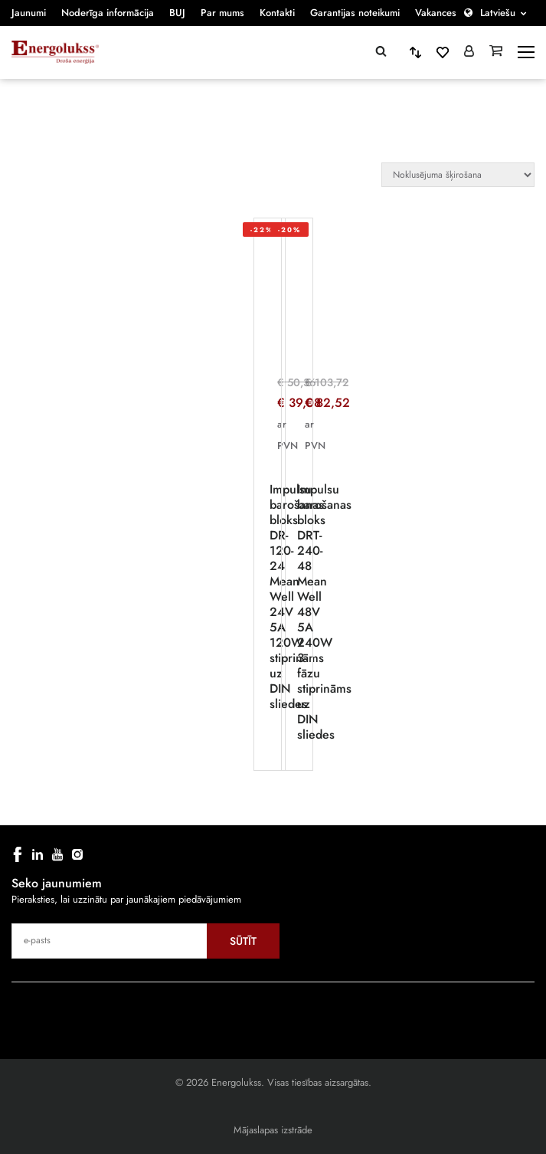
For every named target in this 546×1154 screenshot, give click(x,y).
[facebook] (17, 854)
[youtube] (57, 854)
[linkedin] (37, 854)
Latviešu (497, 12)
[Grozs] (496, 52)
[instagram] (77, 854)
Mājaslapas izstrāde (273, 1130)
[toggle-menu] (526, 52)
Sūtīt (243, 941)
